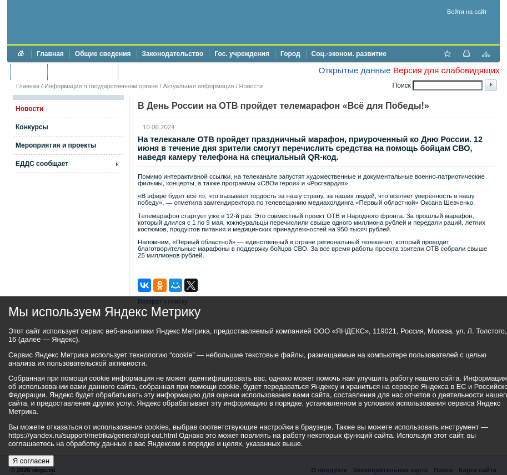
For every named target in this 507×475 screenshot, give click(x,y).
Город (290, 54)
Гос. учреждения (241, 54)
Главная (50, 54)
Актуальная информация (198, 86)
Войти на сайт (467, 11)
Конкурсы (32, 127)
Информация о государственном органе (101, 86)
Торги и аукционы (82, 71)
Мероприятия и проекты (56, 145)
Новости (251, 86)
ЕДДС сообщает (42, 164)
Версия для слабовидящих (446, 70)
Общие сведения (103, 54)
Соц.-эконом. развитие (349, 54)
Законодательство (173, 54)
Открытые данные (354, 70)
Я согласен (31, 461)
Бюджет (29, 71)
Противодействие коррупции (171, 71)
